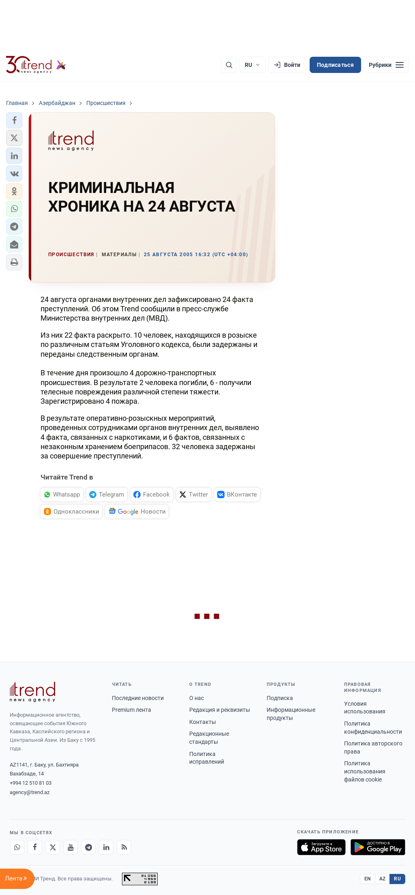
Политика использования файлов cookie (364, 771)
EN (367, 879)
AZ (382, 879)
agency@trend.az (29, 792)
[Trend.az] (36, 65)
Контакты (202, 722)
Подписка (280, 698)
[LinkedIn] (106, 847)
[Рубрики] (386, 65)
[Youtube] (70, 847)
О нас (196, 698)
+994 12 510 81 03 (30, 783)
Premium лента (131, 710)
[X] (52, 847)
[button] (14, 120)
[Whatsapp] (17, 847)
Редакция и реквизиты (219, 710)
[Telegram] (88, 847)
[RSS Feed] (124, 847)
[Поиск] (229, 65)
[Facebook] (35, 847)
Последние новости (138, 698)
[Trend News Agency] (32, 692)
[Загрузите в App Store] (321, 847)
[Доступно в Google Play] (378, 847)
